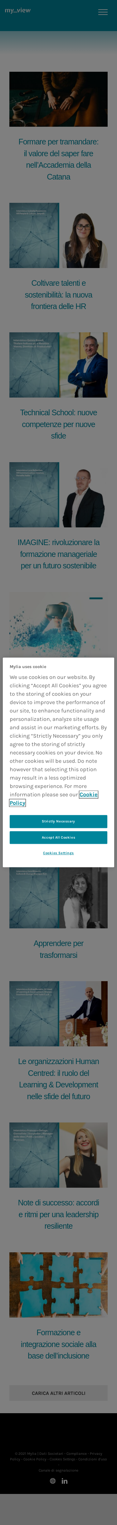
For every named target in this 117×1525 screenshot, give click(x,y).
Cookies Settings (58, 853)
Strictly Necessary (58, 821)
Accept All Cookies (58, 837)
